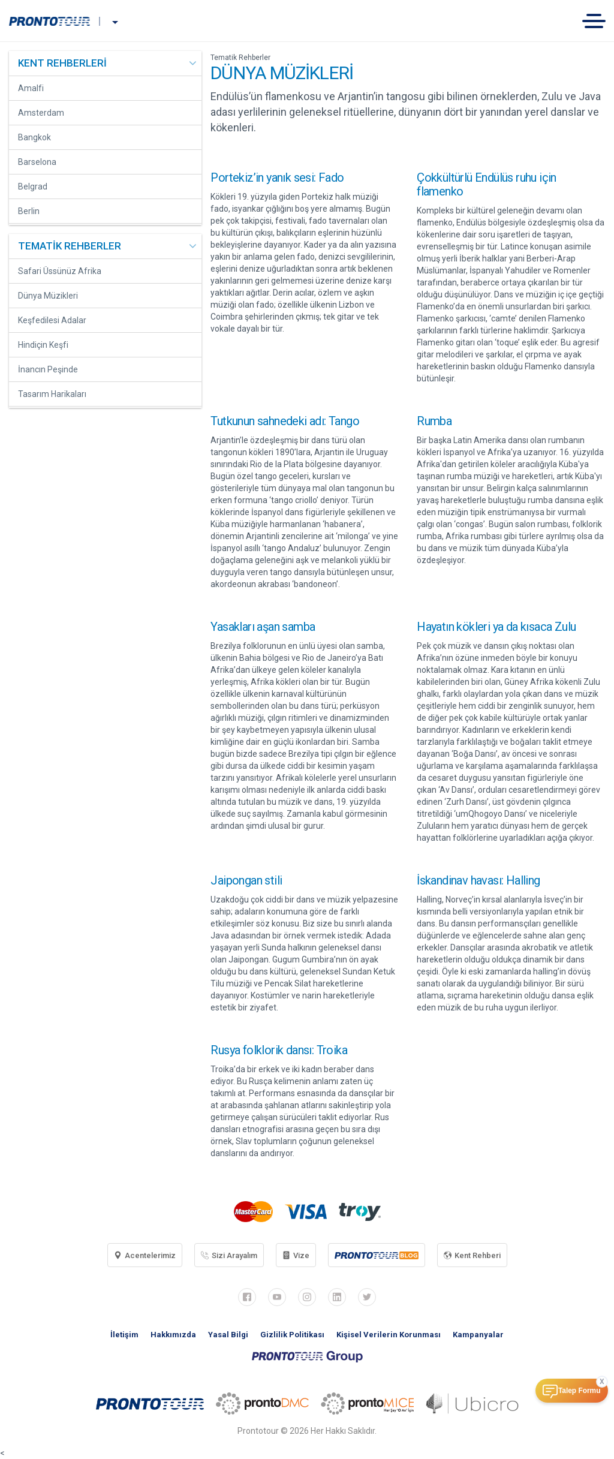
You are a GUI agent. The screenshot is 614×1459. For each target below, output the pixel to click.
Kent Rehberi (472, 1255)
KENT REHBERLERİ (62, 63)
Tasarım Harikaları (52, 394)
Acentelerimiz (145, 1255)
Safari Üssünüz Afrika (59, 271)
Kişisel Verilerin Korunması (388, 1334)
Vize (295, 1255)
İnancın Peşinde (48, 369)
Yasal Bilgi (228, 1334)
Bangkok (34, 137)
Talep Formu (579, 1390)
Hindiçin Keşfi (43, 345)
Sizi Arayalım (229, 1255)
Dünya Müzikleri (48, 295)
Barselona (37, 162)
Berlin (29, 211)
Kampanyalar (478, 1334)
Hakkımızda (173, 1334)
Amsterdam (41, 113)
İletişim (124, 1334)
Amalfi (31, 88)
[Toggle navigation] (598, 20)
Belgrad (32, 186)
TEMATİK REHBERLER (69, 246)
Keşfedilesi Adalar (52, 320)
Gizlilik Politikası (292, 1334)
